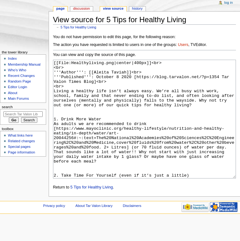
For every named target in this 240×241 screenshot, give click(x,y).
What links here (20, 135)
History (137, 8)
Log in (228, 2)
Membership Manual (24, 64)
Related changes (21, 141)
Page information (21, 152)
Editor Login (17, 87)
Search (7, 107)
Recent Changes (21, 76)
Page (60, 8)
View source (113, 8)
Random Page (19, 81)
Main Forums (18, 98)
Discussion (81, 8)
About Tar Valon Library (93, 229)
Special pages (19, 146)
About (12, 93)
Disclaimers (132, 229)
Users (183, 45)
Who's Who (17, 70)
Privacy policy (54, 229)
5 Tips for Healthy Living (78, 27)
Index (12, 58)
